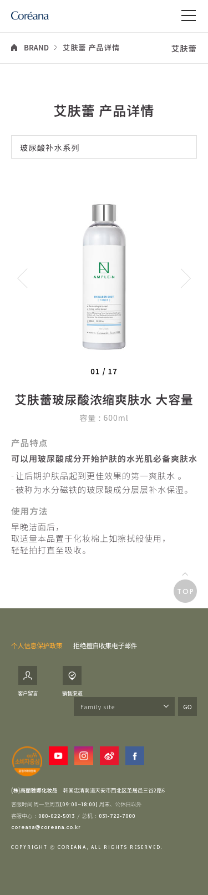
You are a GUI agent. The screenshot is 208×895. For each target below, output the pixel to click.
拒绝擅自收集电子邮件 (105, 645)
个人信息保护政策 (36, 645)
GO (187, 706)
